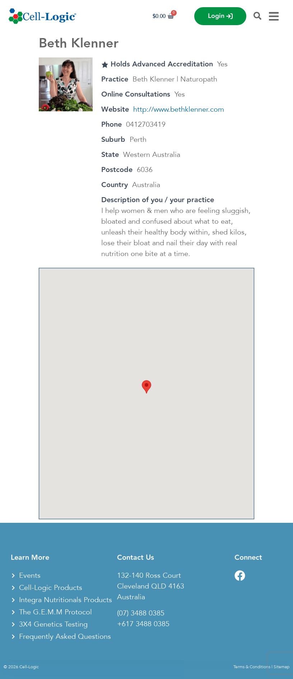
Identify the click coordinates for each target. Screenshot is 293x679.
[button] (146, 387)
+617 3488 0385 (143, 624)
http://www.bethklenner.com (178, 109)
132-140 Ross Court (149, 575)
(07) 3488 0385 (140, 613)
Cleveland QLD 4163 (150, 586)
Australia (131, 597)
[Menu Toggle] (274, 16)
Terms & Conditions (251, 666)
